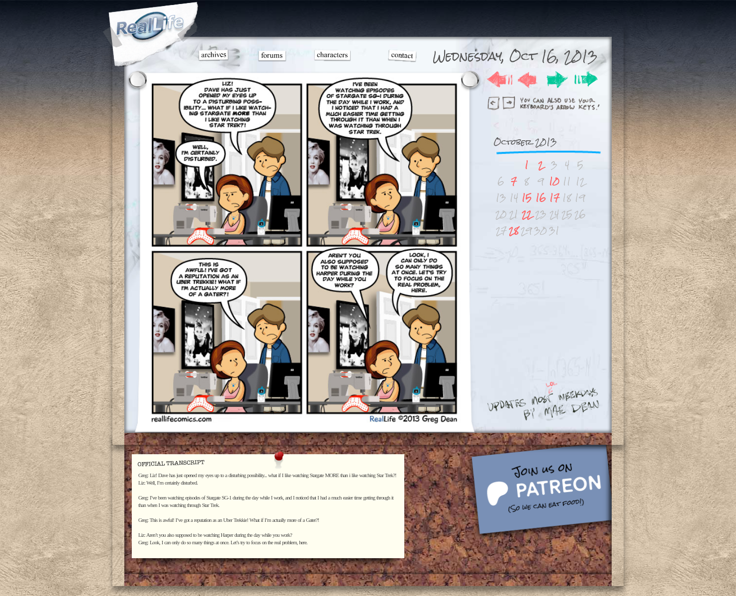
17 (554, 198)
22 (527, 214)
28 (514, 230)
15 (527, 198)
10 (554, 181)
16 (541, 198)
